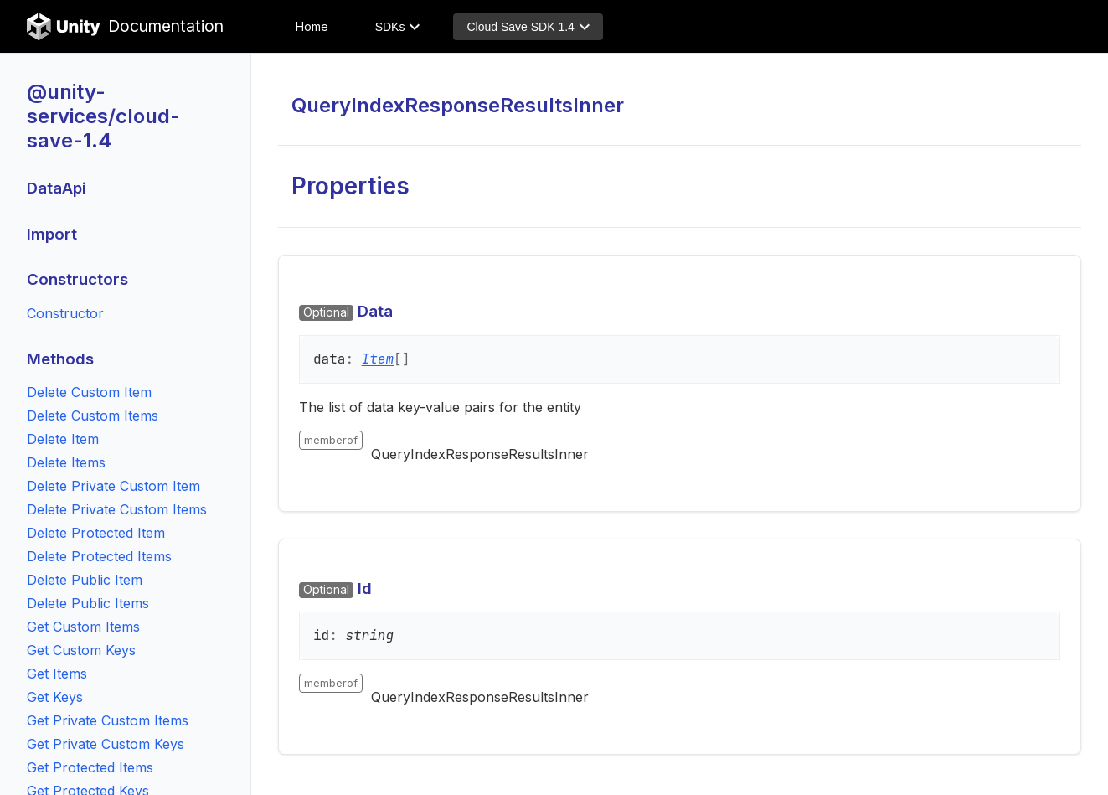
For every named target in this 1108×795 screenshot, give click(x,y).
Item (378, 359)
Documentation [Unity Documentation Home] (125, 26)
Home (312, 26)
